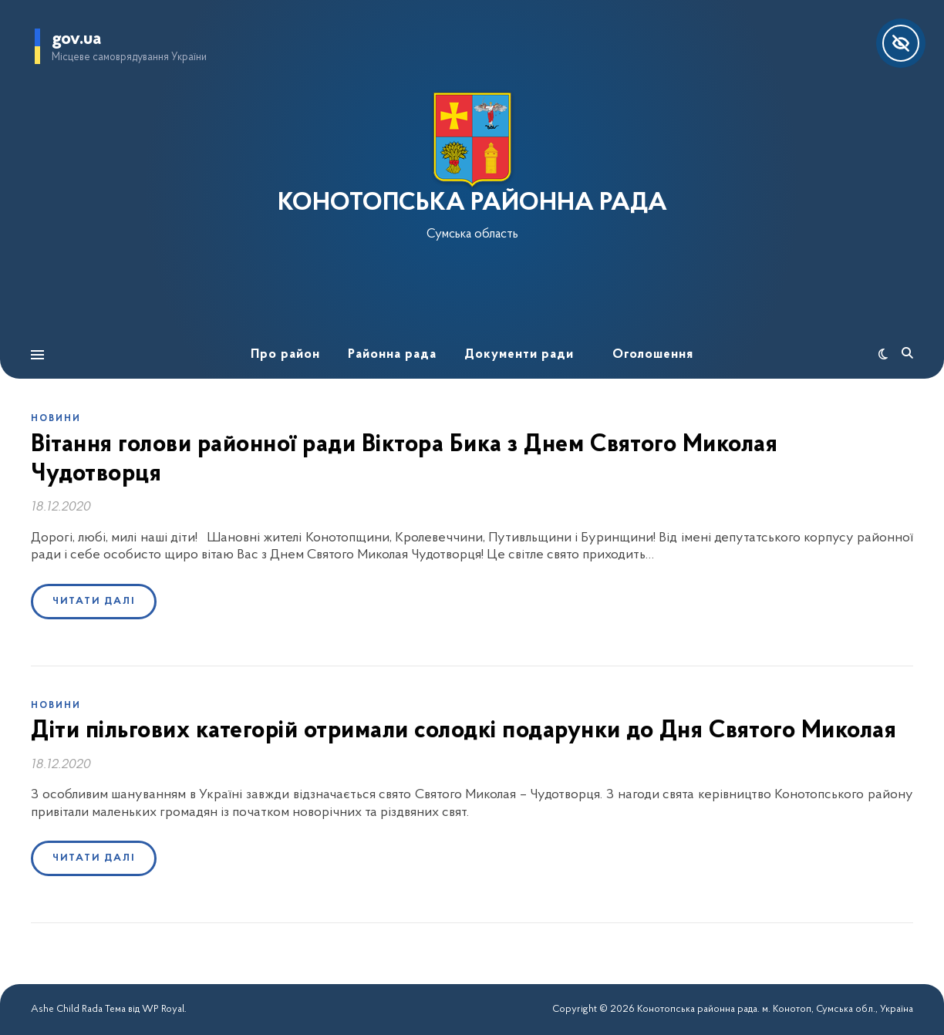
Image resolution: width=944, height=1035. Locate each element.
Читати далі (93, 601)
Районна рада (392, 354)
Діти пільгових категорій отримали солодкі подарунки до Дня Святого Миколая (463, 731)
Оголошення (652, 354)
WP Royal (163, 1009)
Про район (285, 354)
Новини (56, 418)
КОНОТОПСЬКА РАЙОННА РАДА (472, 203)
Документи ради (519, 354)
